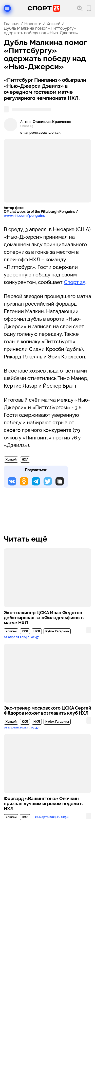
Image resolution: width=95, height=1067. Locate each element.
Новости (33, 24)
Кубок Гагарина (57, 631)
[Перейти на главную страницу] (44, 8)
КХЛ (25, 631)
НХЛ (25, 459)
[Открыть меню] (7, 8)
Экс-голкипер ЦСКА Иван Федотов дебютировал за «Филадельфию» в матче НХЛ (44, 617)
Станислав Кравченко (52, 122)
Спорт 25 (75, 282)
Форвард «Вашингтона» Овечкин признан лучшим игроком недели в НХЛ (43, 803)
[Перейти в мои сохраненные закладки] (89, 8)
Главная (11, 24)
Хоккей (54, 24)
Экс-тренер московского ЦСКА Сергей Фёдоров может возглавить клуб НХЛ (47, 711)
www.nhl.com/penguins (24, 216)
